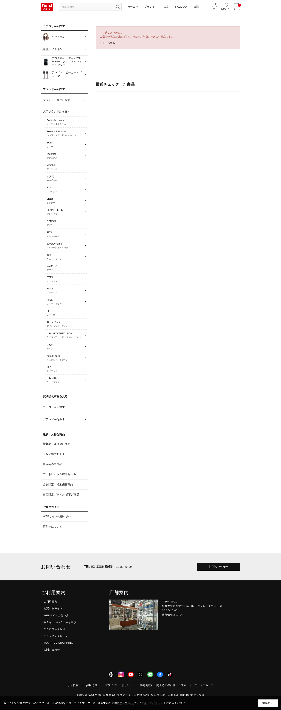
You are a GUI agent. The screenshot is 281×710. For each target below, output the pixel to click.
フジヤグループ (203, 685)
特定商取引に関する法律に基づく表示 (163, 685)
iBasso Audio (65, 324)
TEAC (65, 369)
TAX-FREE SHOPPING (58, 642)
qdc (65, 256)
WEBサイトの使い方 (56, 615)
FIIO (65, 313)
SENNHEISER (65, 211)
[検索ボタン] (118, 7)
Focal (65, 290)
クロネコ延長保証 (54, 629)
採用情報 (91, 685)
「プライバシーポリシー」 (147, 703)
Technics (65, 155)
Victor (65, 200)
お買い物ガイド (53, 608)
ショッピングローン (56, 635)
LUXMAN (65, 380)
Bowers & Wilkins (65, 133)
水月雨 (65, 178)
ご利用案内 (50, 601)
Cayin (65, 346)
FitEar (65, 301)
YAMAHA (65, 268)
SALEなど (181, 6)
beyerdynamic (65, 245)
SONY (65, 144)
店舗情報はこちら (173, 614)
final (65, 189)
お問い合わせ (219, 566)
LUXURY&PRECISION (65, 335)
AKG (65, 234)
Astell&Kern (65, 357)
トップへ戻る (107, 42)
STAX (65, 279)
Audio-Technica (65, 122)
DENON (65, 223)
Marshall (65, 167)
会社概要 (73, 685)
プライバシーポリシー (118, 685)
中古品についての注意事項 (60, 622)
